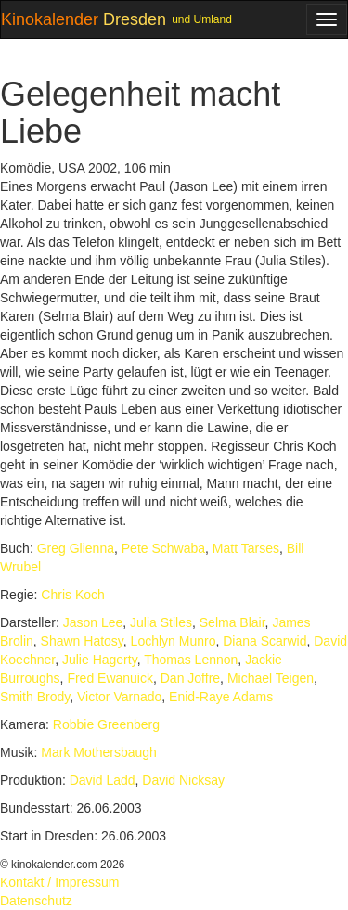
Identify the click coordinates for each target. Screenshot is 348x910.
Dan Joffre (190, 678)
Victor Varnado (119, 696)
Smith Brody (35, 696)
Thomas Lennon (191, 659)
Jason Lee (93, 622)
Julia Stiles (161, 622)
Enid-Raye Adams (221, 696)
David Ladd (102, 780)
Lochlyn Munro (173, 641)
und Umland (202, 19)
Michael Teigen (270, 678)
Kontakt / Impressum (59, 882)
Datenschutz (36, 900)
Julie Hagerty (99, 659)
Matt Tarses (246, 548)
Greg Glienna (75, 548)
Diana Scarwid (264, 641)
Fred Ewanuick (110, 678)
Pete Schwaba (163, 548)
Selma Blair (232, 622)
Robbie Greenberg (106, 724)
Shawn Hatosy (82, 641)
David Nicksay (183, 780)
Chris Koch (72, 594)
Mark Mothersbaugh (99, 752)
